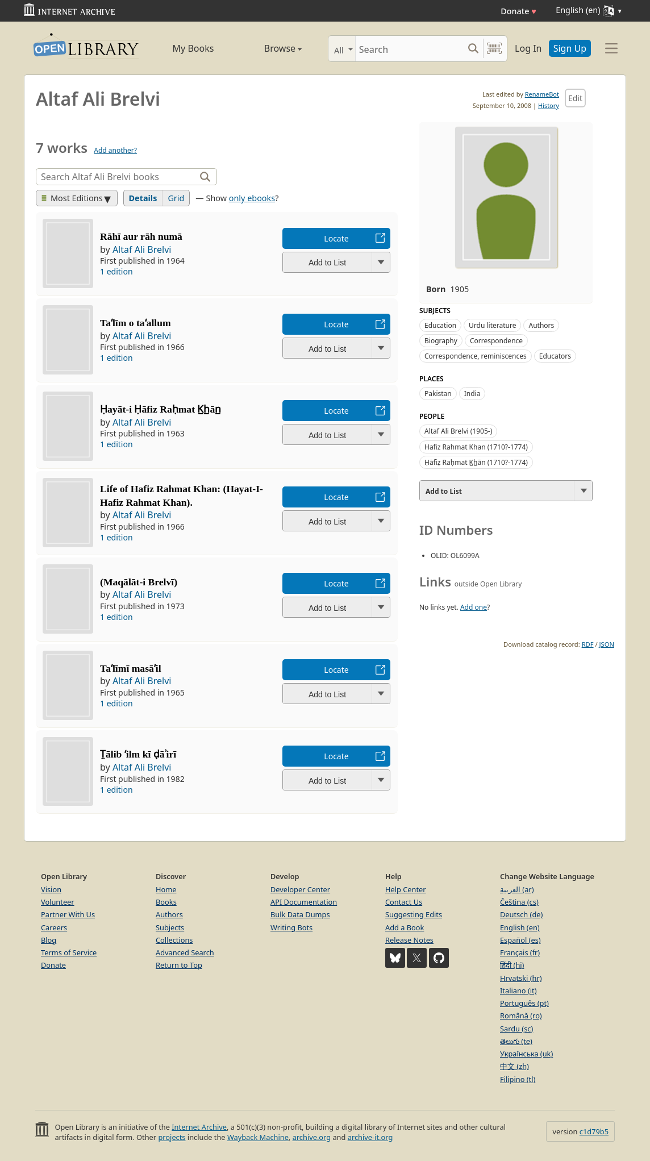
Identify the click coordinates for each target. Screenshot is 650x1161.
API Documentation (303, 902)
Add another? (115, 150)
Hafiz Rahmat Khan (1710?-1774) (476, 447)
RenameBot (542, 94)
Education (440, 325)
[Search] (409, 49)
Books (166, 902)
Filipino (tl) (517, 1079)
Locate (336, 238)
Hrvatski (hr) (521, 978)
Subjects (170, 927)
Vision (51, 889)
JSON (606, 644)
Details (143, 198)
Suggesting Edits (413, 914)
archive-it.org (370, 1137)
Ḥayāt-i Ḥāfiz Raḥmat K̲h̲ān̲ (160, 409)
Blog (48, 940)
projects (171, 1137)
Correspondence (496, 341)
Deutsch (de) (521, 914)
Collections (174, 940)
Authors (541, 325)
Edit (575, 98)
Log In (528, 48)
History (548, 105)
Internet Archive (199, 1127)
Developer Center (300, 889)
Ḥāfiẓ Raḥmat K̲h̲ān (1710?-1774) (476, 462)
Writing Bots (291, 927)
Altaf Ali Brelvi (142, 249)
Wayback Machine (258, 1137)
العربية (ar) (517, 889)
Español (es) (520, 940)
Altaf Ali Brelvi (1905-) (458, 431)
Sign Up (569, 48)
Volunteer (57, 902)
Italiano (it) (518, 990)
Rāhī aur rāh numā (141, 236)
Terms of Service (69, 952)
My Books (193, 48)
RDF (588, 644)
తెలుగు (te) (516, 1041)
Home (166, 889)
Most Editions (72, 198)
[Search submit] (473, 48)
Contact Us (403, 902)
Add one (473, 607)
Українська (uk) (526, 1053)
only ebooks (252, 198)
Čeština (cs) (519, 902)
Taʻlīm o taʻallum (135, 322)
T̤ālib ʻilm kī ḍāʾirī (138, 754)
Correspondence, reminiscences (475, 356)
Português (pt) (524, 1003)
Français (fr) (520, 952)
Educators (555, 356)
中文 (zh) (514, 1066)
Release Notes (409, 940)
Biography (440, 341)
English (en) (520, 927)
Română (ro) (521, 1015)
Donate (518, 11)
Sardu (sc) (516, 1028)
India (472, 393)
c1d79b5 (594, 1131)
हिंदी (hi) (512, 965)
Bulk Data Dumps (300, 914)
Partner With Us (68, 914)
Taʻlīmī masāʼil (130, 668)
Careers (54, 927)
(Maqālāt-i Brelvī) (138, 582)
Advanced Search (185, 952)
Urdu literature (492, 325)
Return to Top (179, 965)
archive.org (312, 1137)
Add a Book (404, 927)
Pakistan (438, 393)
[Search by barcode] (494, 48)
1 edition (116, 271)
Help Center (405, 889)
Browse (270, 48)
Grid (176, 198)
